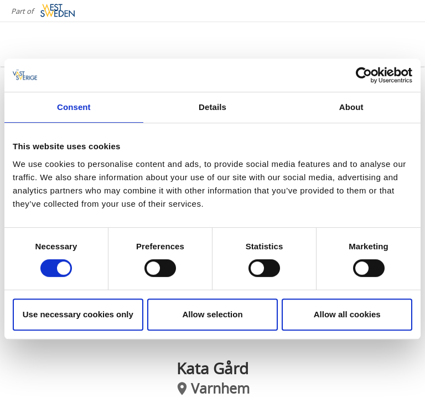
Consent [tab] (74, 107)
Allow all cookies (347, 314)
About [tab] (351, 107)
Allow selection (212, 314)
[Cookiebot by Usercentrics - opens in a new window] (363, 75)
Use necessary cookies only (78, 314)
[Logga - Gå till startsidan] (55, 44)
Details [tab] (212, 107)
